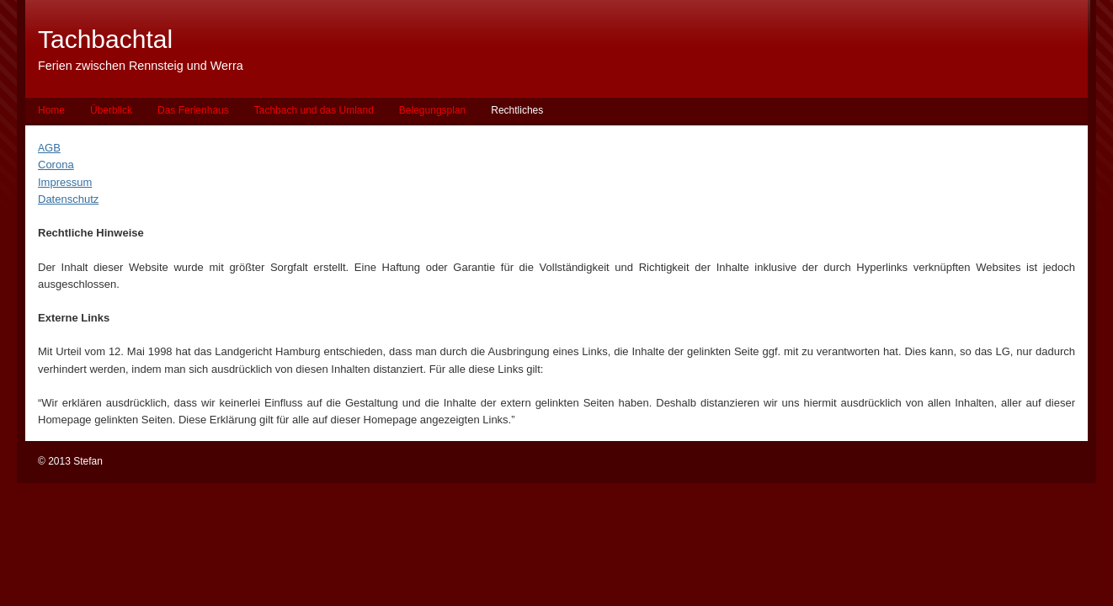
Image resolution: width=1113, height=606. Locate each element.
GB (53, 147)
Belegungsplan (432, 110)
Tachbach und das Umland (314, 110)
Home (51, 110)
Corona (56, 164)
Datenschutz (68, 199)
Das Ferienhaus (193, 110)
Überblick (111, 110)
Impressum (65, 182)
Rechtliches (517, 110)
